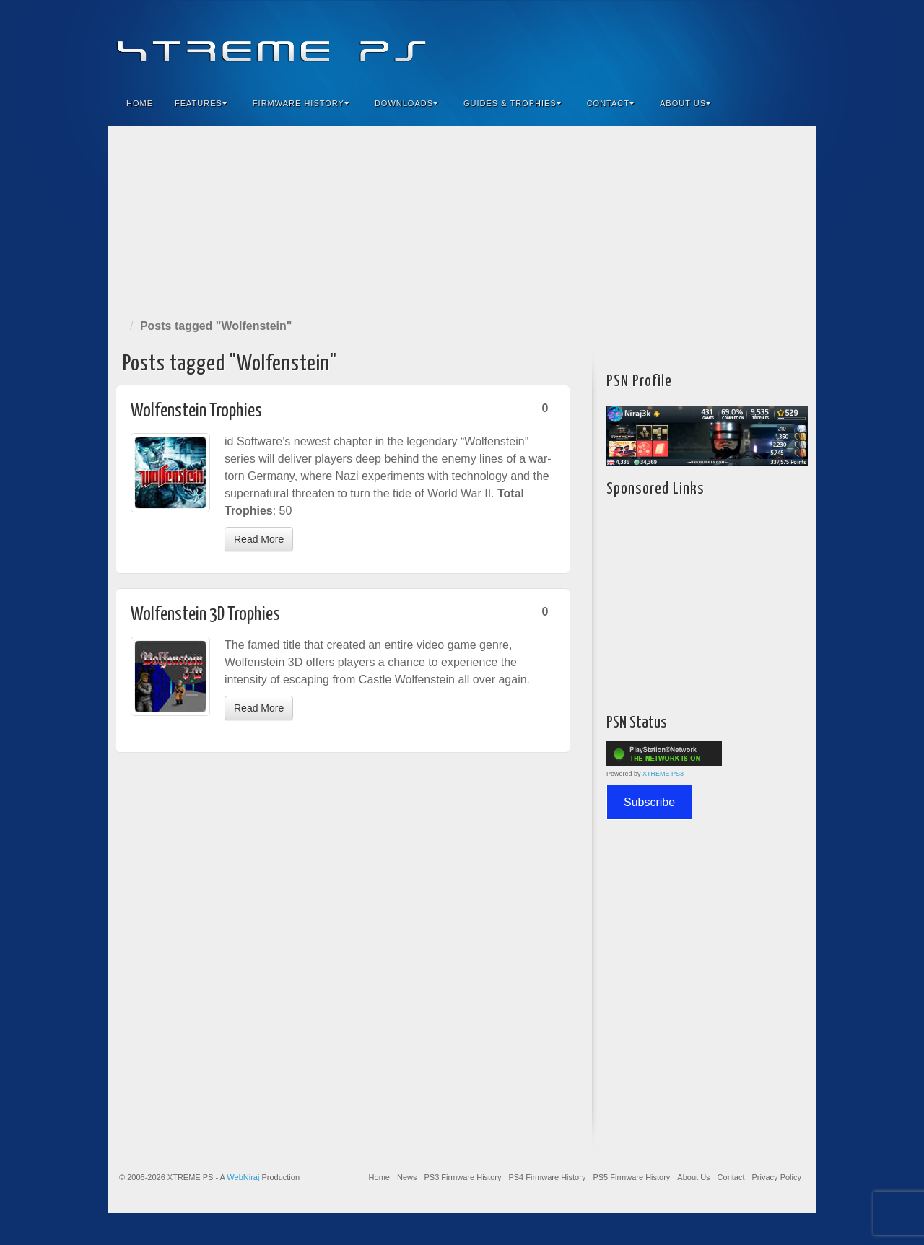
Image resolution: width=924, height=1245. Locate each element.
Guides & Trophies (512, 103)
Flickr (737, 42)
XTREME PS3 (663, 773)
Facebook (698, 42)
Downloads (406, 103)
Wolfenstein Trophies (196, 411)
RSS (795, 42)
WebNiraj (243, 1177)
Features (201, 103)
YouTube (776, 42)
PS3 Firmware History (462, 1177)
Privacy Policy (776, 1177)
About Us (685, 103)
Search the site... (795, 103)
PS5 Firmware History (631, 1177)
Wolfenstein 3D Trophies (205, 615)
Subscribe (649, 802)
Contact (611, 103)
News (407, 1177)
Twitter (756, 42)
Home (139, 103)
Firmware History (301, 103)
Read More (259, 539)
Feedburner (717, 42)
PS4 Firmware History (546, 1177)
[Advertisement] (462, 219)
